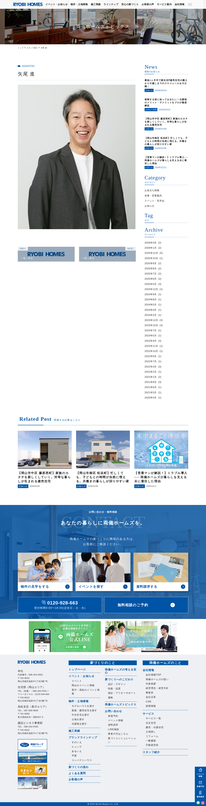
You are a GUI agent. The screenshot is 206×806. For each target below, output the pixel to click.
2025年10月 (151, 258)
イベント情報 (115, 720)
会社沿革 (151, 697)
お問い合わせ (113, 711)
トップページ (77, 669)
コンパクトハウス (82, 760)
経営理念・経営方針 (157, 688)
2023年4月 (151, 341)
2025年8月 (151, 268)
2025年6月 (151, 279)
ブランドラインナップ (83, 737)
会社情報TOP (153, 675)
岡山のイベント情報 (83, 685)
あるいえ (77, 751)
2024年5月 (151, 304)
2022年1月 (151, 377)
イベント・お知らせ (56, 4)
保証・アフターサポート (122, 693)
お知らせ (149, 206)
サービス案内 (164, 4)
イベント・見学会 (154, 201)
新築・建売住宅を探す (84, 710)
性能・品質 (114, 688)
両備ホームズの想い (157, 679)
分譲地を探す (79, 724)
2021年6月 (151, 387)
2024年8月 (151, 299)
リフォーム (152, 736)
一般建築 (151, 740)
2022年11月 (151, 346)
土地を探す (78, 719)
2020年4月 (151, 397)
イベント (77, 681)
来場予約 (113, 716)
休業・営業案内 (153, 195)
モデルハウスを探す (83, 706)
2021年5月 (151, 392)
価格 (110, 697)
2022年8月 (151, 356)
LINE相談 (113, 729)
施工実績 (96, 4)
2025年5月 (151, 284)
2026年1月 (151, 248)
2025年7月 (151, 273)
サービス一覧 (153, 718)
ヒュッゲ (77, 746)
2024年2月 (151, 315)
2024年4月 (151, 310)
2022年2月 (151, 372)
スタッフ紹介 (151, 752)
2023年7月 (151, 330)
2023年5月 (151, 335)
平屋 (74, 755)
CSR (148, 701)
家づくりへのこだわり (119, 679)
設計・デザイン (117, 684)
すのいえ (77, 742)
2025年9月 (151, 263)
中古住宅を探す (80, 715)
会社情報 (180, 4)
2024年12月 (151, 289)
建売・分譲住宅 (155, 727)
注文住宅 (151, 723)
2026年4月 (151, 242)
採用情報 (151, 706)
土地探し (151, 731)
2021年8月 (151, 382)
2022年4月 (151, 366)
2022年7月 (151, 361)
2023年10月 (151, 325)
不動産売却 (152, 745)
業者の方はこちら (118, 734)
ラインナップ (111, 4)
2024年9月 (151, 294)
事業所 (149, 692)
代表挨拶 (151, 683)
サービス (148, 713)
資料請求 (113, 725)
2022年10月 (151, 351)
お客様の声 (148, 4)
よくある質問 (77, 773)
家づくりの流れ (79, 767)
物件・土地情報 (79, 4)
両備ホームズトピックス (120, 704)
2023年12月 (151, 320)
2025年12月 (151, 253)
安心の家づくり (130, 4)
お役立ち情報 (152, 190)
